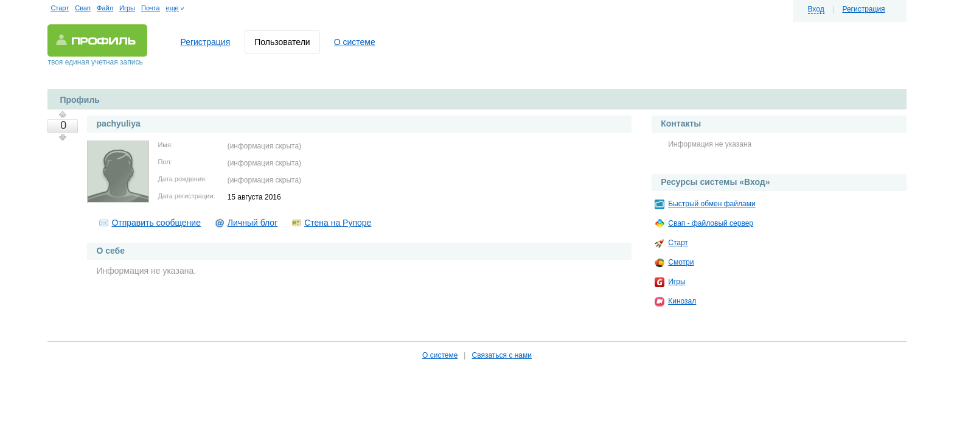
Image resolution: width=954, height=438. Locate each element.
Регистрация (863, 9)
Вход (816, 9)
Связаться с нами (501, 355)
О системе (354, 42)
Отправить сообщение (156, 223)
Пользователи (282, 42)
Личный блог (252, 223)
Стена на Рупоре (337, 223)
